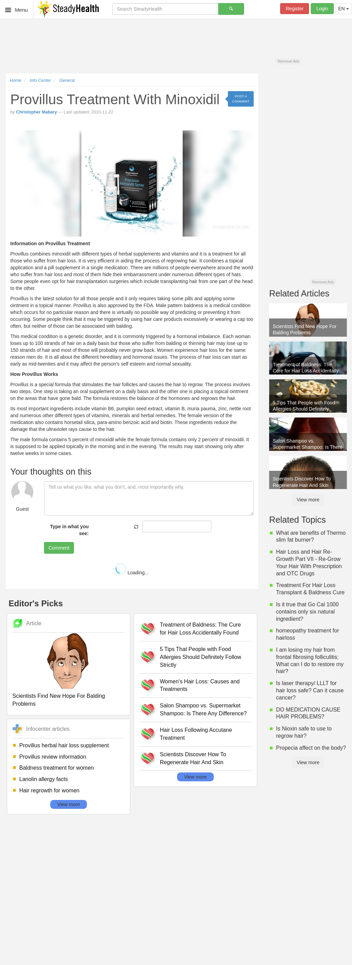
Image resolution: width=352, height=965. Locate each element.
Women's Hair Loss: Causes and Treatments (200, 685)
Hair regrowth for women (49, 790)
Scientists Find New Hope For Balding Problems (58, 700)
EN (343, 8)
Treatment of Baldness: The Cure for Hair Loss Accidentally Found (200, 629)
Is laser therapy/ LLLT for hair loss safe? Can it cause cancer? (310, 690)
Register (295, 8)
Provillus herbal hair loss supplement (64, 745)
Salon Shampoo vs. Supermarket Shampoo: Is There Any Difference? (203, 709)
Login (322, 8)
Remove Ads (288, 61)
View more (68, 804)
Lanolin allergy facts (43, 779)
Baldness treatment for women (56, 768)
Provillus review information (52, 757)
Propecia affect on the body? (311, 748)
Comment (58, 548)
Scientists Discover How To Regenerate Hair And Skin (193, 758)
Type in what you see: (69, 530)
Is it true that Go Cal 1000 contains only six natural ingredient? (307, 611)
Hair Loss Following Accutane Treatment (196, 734)
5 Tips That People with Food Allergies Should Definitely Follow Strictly (200, 657)
